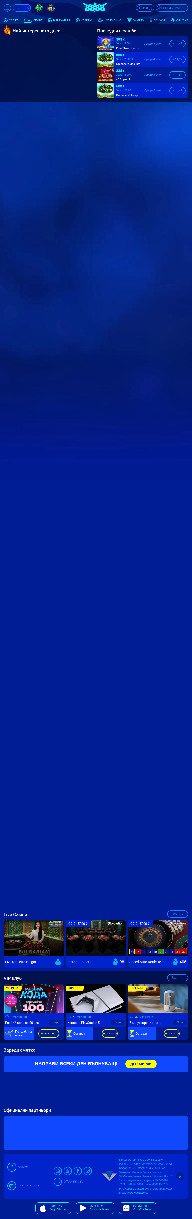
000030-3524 (160, 1184)
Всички (178, 913)
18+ (180, 1176)
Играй (177, 37)
